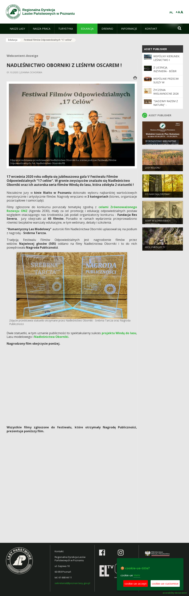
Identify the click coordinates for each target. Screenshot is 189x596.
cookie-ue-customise (165, 583)
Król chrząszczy (155, 248)
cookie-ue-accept (136, 583)
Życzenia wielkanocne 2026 (166, 91)
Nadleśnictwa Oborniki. (51, 337)
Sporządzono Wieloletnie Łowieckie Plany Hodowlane (161, 144)
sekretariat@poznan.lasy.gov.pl (72, 583)
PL (171, 12)
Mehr (137, 575)
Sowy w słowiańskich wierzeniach (157, 223)
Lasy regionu (152, 168)
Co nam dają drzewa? (157, 195)
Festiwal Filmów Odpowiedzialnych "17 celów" (48, 39)
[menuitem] (17, 29)
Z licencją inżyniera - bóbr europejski (164, 71)
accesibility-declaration (175, 593)
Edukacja (12, 39)
